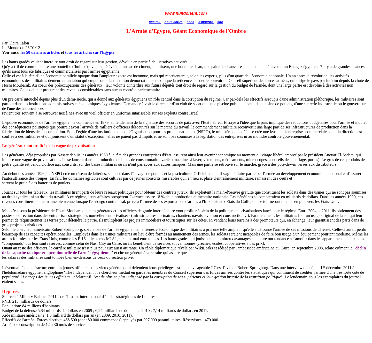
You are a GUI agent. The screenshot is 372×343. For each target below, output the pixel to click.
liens (190, 22)
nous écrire (173, 22)
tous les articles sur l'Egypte (89, 52)
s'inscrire (206, 22)
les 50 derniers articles (40, 52)
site (220, 22)
